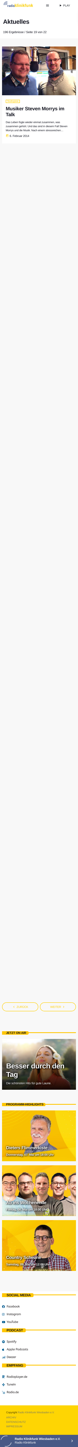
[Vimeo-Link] (22, 5)
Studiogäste (12, 101)
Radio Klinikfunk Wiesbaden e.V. (36, 1412)
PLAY (64, 5)
